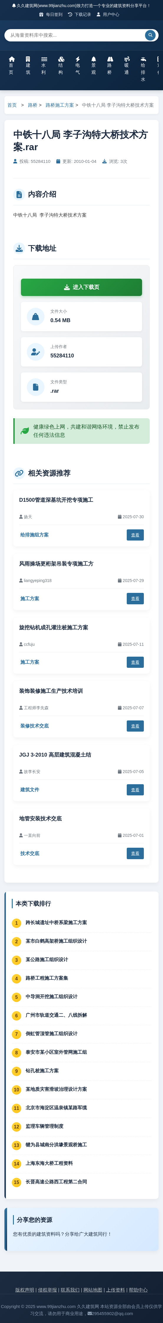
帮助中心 (138, 1289)
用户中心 (108, 14)
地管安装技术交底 (40, 819)
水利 (44, 65)
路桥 (110, 65)
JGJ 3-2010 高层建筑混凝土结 (55, 755)
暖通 (127, 65)
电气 (77, 65)
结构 (61, 65)
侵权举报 (47, 1289)
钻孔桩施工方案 (42, 1070)
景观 (93, 65)
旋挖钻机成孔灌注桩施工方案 (53, 627)
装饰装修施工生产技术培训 (51, 691)
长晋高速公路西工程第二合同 (56, 1181)
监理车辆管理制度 (44, 1126)
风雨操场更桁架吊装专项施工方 (56, 564)
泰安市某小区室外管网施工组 (56, 1052)
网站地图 (92, 1289)
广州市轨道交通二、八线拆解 (56, 1015)
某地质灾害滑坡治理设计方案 (56, 1089)
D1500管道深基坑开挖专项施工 (56, 500)
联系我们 (70, 1289)
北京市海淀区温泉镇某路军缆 (56, 1107)
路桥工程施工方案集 (47, 978)
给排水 (143, 69)
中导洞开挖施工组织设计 (52, 996)
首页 (12, 65)
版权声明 (24, 1289)
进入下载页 (81, 287)
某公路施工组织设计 (47, 959)
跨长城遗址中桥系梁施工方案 (56, 922)
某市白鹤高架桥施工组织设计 (56, 941)
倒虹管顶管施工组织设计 (52, 1033)
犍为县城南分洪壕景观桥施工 (56, 1144)
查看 (135, 535)
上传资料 (115, 1289)
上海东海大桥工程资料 (49, 1163)
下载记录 (79, 14)
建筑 (28, 65)
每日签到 (50, 14)
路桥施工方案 (60, 105)
